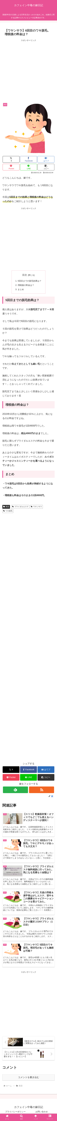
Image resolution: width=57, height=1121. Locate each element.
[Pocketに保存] (11, 167)
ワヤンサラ (36, 507)
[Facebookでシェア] (28, 159)
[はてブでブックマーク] (46, 159)
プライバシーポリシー (15, 1111)
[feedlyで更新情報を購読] (15, 790)
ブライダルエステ (20, 507)
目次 (24, 275)
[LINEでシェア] (28, 167)
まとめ (21, 289)
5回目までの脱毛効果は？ (29, 281)
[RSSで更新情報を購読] (41, 790)
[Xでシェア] (11, 159)
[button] (46, 167)
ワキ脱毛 (7, 511)
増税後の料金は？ (26, 285)
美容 (6, 507)
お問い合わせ (41, 1111)
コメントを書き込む (28, 1077)
